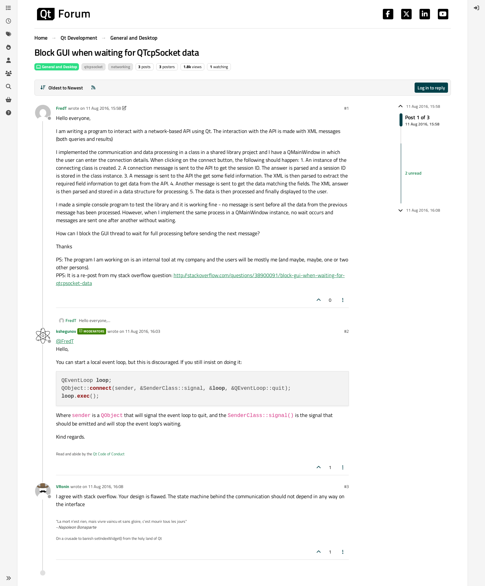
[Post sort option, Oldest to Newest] (61, 88)
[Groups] (8, 73)
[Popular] (8, 47)
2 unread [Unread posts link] (413, 173)
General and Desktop (56, 67)
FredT (61, 108)
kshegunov (66, 331)
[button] (8, 578)
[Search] (8, 86)
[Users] (8, 60)
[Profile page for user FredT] (43, 113)
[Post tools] (343, 300)
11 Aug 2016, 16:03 (142, 331)
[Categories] (8, 8)
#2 (346, 331)
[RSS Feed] (93, 88)
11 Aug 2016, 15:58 (103, 108)
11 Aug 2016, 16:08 (105, 486)
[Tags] (8, 34)
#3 (346, 486)
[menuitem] (476, 8)
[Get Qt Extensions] (8, 99)
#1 (346, 108)
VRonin (62, 486)
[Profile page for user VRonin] (43, 491)
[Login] (476, 8)
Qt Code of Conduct (108, 454)
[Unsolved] (8, 112)
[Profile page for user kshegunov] (43, 336)
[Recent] (8, 21)
